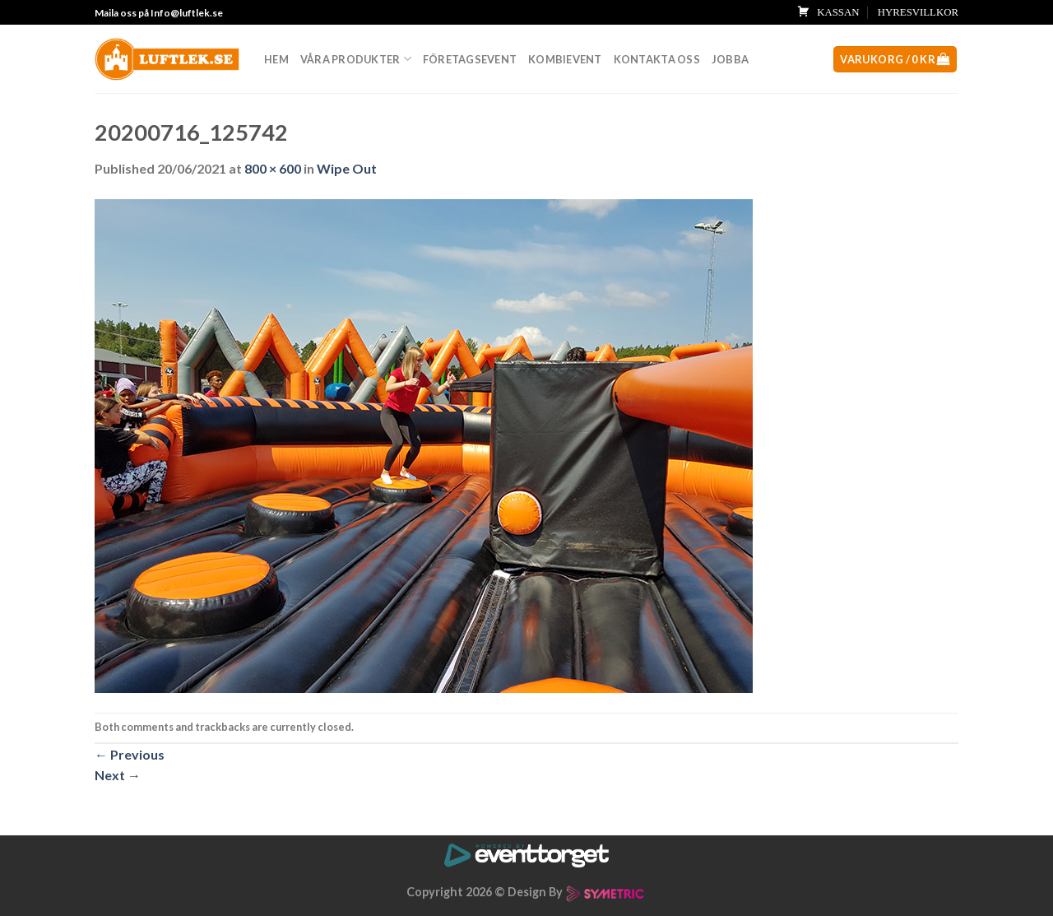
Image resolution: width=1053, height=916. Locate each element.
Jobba (730, 59)
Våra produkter (355, 59)
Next (118, 775)
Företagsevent (470, 59)
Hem (276, 59)
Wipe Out (347, 168)
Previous (130, 754)
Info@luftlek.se (187, 13)
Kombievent (565, 59)
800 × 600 (272, 168)
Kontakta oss (657, 59)
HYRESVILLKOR (918, 12)
